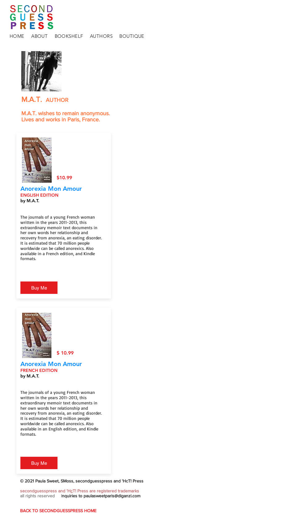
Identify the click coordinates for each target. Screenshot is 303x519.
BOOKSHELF (69, 36)
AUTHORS (101, 36)
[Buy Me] (39, 287)
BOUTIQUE (131, 36)
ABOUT (39, 36)
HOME (17, 36)
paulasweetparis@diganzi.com (111, 495)
